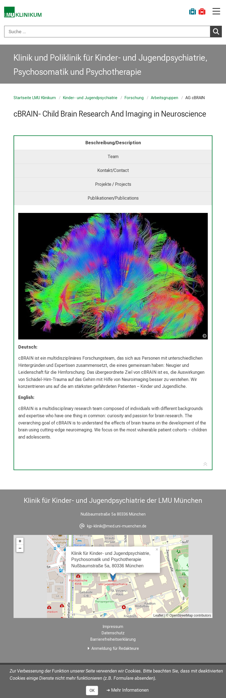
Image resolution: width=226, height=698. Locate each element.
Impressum (113, 626)
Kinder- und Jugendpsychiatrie (90, 98)
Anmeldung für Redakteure (115, 648)
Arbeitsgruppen (164, 98)
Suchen (217, 31)
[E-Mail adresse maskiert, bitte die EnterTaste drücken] (113, 526)
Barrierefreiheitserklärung (113, 639)
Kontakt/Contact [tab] (113, 170)
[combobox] (113, 31)
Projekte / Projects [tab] (113, 184)
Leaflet (158, 615)
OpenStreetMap (181, 615)
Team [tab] (113, 156)
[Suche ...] (107, 31)
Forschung (134, 98)
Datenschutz (113, 633)
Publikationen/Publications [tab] (113, 198)
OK (92, 690)
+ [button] (20, 541)
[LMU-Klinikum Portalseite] (23, 12)
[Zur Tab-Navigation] (205, 464)
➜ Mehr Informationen (127, 690)
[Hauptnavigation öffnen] (216, 11)
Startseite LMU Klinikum (35, 98)
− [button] (20, 548)
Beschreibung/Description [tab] (113, 142)
